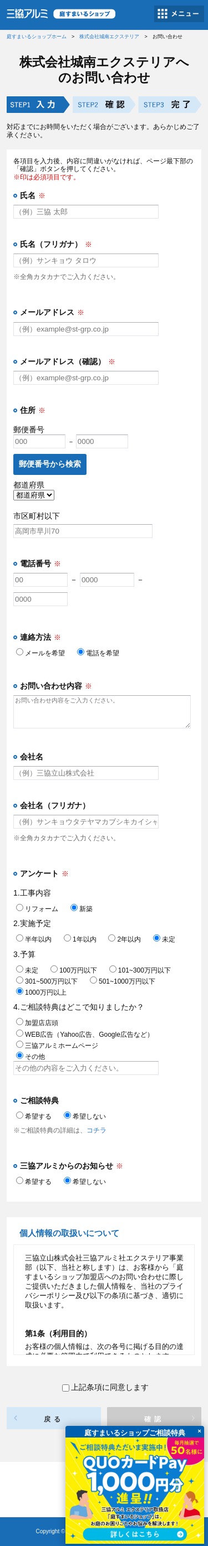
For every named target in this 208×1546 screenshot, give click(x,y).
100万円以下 (73, 970)
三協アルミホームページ (57, 1045)
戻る (54, 1419)
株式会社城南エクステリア (109, 36)
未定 (164, 939)
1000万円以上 (41, 992)
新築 (81, 909)
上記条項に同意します (105, 1387)
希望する (34, 1116)
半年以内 (34, 939)
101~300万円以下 (140, 970)
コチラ (96, 1130)
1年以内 (80, 939)
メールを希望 (40, 653)
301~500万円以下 (47, 981)
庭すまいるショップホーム (37, 36)
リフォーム (37, 909)
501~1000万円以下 (122, 981)
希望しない (85, 1116)
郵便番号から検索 (50, 463)
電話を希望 (98, 653)
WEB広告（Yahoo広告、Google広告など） (85, 1034)
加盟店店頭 (37, 1023)
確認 (154, 1419)
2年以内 (124, 939)
